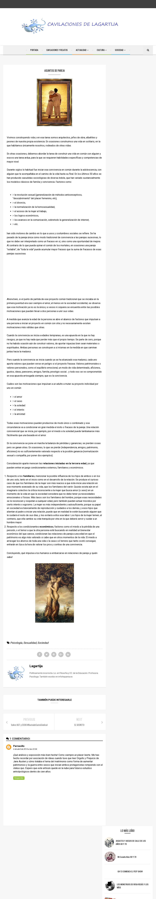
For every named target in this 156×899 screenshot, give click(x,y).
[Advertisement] (53, 277)
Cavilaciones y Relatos (121, 859)
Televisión (127, 882)
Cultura (138, 859)
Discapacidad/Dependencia (124, 865)
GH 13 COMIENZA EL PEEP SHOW (136, 110)
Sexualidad (29, 643)
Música (131, 871)
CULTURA (100, 50)
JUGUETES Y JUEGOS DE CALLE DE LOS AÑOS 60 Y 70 (133, 82)
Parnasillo (19, 747)
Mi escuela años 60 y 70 (132, 96)
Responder (19, 779)
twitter (77, 842)
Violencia (140, 882)
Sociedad (42, 643)
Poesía (141, 871)
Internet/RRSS (118, 871)
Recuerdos (129, 877)
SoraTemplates (64, 894)
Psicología (16, 643)
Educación (145, 865)
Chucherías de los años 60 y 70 (135, 139)
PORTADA (34, 50)
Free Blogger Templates (99, 894)
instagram (98, 842)
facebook (57, 842)
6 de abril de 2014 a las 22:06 (25, 750)
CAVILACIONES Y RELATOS (57, 50)
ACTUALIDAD (81, 50)
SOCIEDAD (119, 50)
